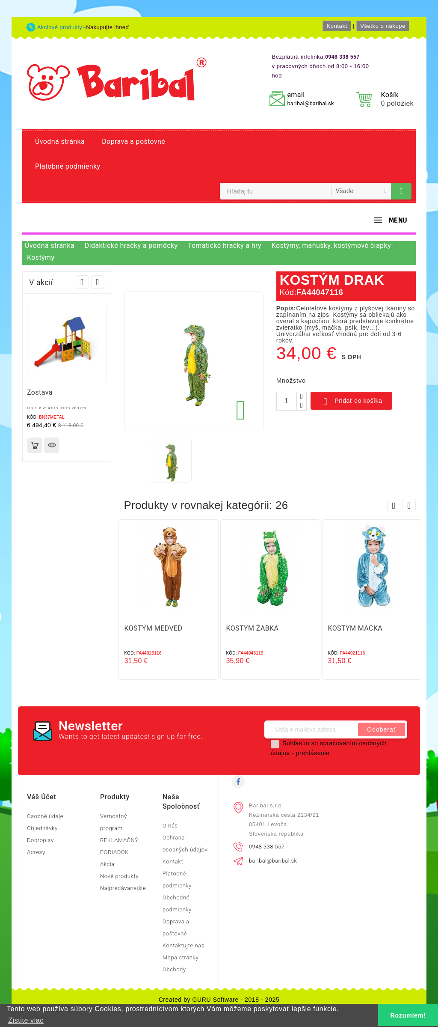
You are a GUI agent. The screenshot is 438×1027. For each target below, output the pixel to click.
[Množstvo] (286, 401)
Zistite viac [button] (26, 1020)
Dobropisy (40, 840)
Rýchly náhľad (51, 445)
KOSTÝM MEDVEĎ (153, 628)
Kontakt (336, 26)
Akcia (107, 864)
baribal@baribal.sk (310, 103)
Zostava (40, 392)
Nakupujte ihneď (107, 27)
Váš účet (41, 797)
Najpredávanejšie (123, 888)
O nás (170, 825)
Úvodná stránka (60, 141)
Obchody (174, 969)
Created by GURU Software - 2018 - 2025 (219, 999)
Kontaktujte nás (183, 945)
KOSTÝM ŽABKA (252, 628)
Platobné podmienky (67, 166)
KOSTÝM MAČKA (355, 628)
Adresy (36, 852)
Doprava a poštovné (133, 141)
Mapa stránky (180, 957)
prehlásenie (313, 753)
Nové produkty (119, 876)
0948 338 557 (266, 846)
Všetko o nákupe (382, 26)
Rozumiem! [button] (408, 1015)
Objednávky (42, 828)
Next (97, 282)
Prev (82, 282)
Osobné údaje (45, 816)
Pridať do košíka (351, 401)
